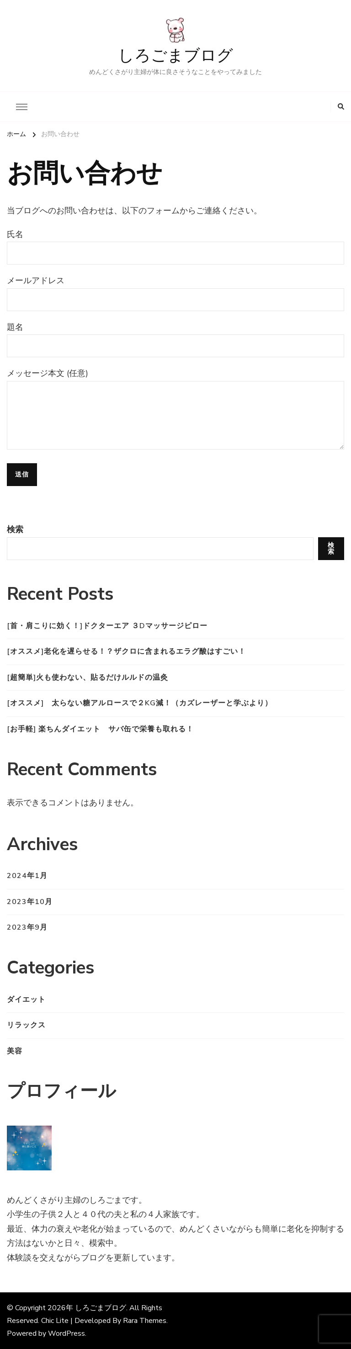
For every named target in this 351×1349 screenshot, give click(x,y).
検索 (15, 529)
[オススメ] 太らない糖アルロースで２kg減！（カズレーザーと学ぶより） (139, 703)
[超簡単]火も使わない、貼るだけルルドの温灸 (87, 677)
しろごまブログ (175, 56)
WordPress (66, 1333)
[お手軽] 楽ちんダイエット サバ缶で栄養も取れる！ (100, 729)
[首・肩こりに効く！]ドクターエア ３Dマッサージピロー (107, 626)
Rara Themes (144, 1321)
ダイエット (26, 1000)
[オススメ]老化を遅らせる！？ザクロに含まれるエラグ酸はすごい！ (126, 651)
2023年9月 (27, 927)
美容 (14, 1051)
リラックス (26, 1025)
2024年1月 (27, 876)
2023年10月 (30, 902)
